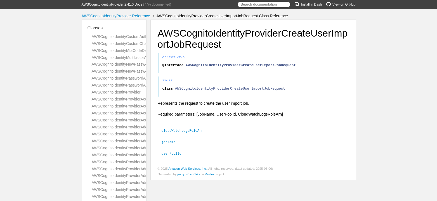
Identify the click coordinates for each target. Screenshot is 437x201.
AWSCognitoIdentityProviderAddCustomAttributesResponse (143, 134)
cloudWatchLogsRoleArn (185, 132)
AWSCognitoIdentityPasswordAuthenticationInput (134, 85)
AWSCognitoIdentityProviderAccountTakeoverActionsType (142, 113)
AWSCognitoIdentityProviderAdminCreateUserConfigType (141, 162)
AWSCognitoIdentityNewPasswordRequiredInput (133, 71)
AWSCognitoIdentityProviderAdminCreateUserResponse (140, 175)
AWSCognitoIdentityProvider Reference (116, 16)
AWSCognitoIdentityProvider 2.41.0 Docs (112, 4)
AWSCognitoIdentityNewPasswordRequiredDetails (135, 64)
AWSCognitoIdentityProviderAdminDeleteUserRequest (138, 196)
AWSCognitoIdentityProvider (116, 92)
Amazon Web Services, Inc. (187, 169)
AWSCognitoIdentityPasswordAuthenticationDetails (136, 78)
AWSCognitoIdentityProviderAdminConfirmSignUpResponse (143, 155)
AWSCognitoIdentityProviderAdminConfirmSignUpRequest (142, 148)
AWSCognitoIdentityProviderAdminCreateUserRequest (139, 169)
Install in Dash (308, 4)
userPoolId (173, 154)
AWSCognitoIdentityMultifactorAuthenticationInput (134, 57)
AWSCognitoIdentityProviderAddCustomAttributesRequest (142, 127)
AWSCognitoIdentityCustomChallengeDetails (130, 43)
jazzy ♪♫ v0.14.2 (188, 175)
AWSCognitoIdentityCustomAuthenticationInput (132, 36)
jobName (171, 143)
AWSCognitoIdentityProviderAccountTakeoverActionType (141, 106)
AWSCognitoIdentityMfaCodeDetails (123, 50)
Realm (209, 175)
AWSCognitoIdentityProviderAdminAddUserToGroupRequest (144, 141)
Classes (95, 27)
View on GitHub (340, 4)
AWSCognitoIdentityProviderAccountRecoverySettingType (142, 99)
